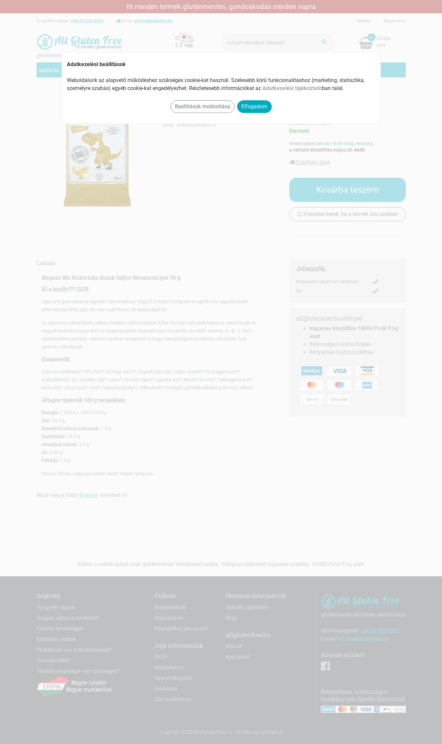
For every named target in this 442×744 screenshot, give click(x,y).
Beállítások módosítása (202, 106)
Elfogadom (254, 106)
